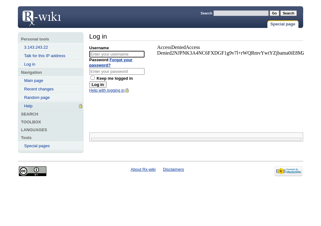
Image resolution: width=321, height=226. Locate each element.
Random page (37, 97)
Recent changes (39, 89)
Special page (283, 24)
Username (99, 48)
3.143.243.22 (36, 47)
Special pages (37, 145)
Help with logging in (107, 90)
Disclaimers (173, 169)
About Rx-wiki (143, 169)
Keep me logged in (112, 78)
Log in (41, 16)
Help (28, 106)
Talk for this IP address (44, 55)
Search (206, 13)
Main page (33, 80)
